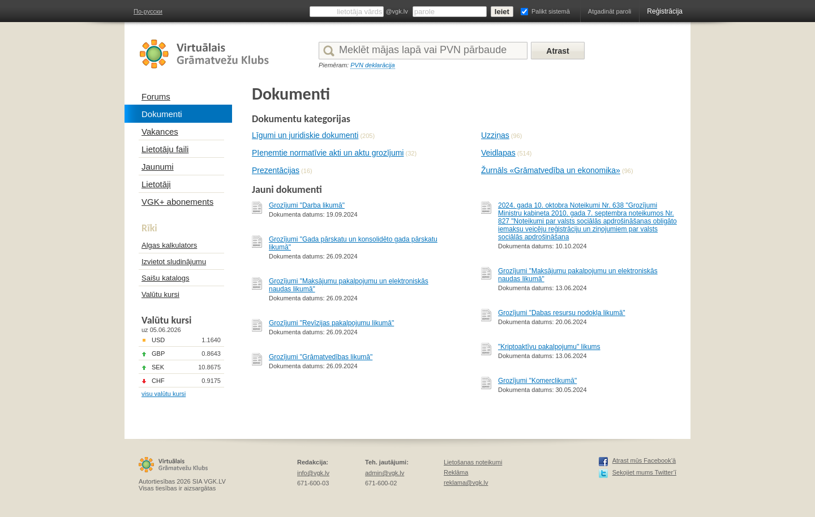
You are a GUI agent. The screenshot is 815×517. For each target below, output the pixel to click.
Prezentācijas (275, 170)
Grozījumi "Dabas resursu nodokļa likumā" (561, 313)
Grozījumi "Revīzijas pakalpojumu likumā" (331, 323)
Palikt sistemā (550, 11)
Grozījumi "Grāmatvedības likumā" (320, 357)
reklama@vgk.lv (466, 482)
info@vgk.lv (313, 472)
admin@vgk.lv (384, 472)
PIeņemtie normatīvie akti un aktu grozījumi (328, 152)
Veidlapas (498, 152)
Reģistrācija (665, 11)
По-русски (148, 11)
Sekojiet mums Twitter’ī (644, 472)
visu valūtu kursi (163, 393)
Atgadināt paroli (609, 11)
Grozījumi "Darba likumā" (307, 205)
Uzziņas (495, 135)
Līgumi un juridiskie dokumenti (305, 135)
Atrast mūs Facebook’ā (644, 460)
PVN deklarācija (372, 65)
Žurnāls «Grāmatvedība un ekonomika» (550, 170)
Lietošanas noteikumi (473, 462)
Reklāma (456, 472)
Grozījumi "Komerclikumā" (537, 381)
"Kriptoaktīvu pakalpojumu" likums (549, 347)
